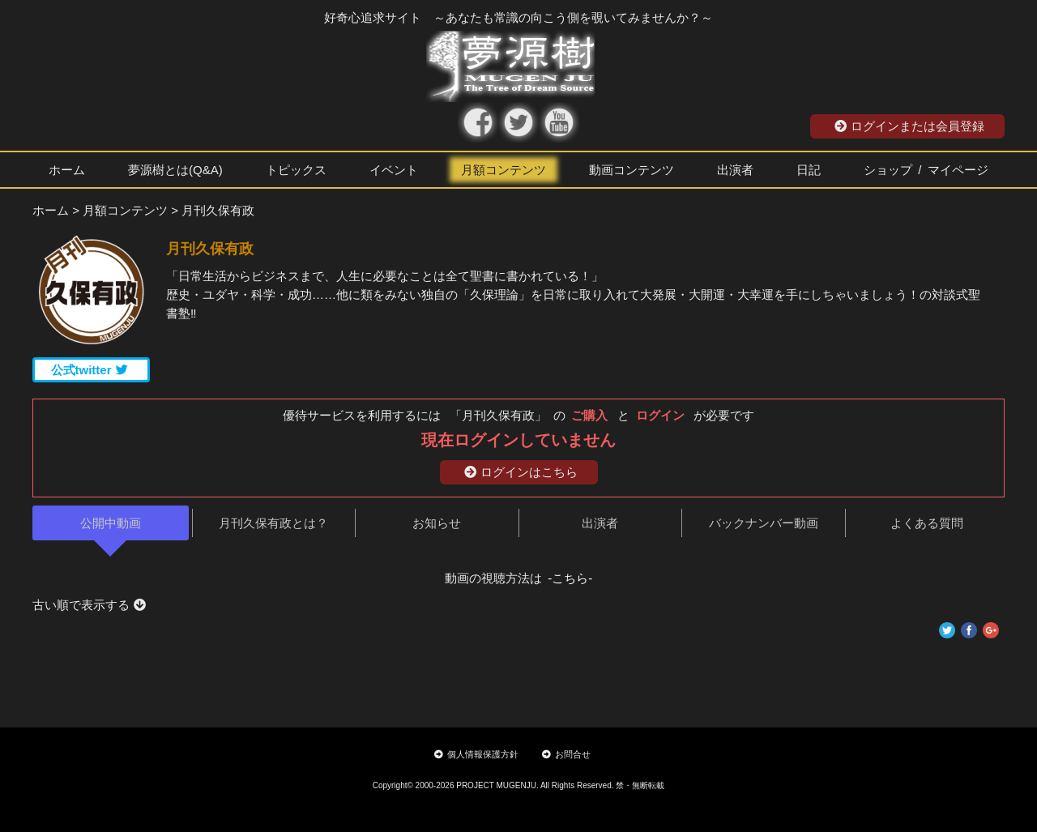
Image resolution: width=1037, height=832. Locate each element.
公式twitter (89, 370)
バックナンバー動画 (763, 523)
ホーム (67, 170)
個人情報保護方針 (476, 754)
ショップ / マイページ (926, 170)
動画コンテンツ (631, 170)
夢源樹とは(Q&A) (175, 170)
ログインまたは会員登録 (909, 126)
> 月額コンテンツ (120, 210)
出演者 (735, 170)
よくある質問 (926, 523)
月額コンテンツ (503, 170)
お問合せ (566, 754)
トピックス (296, 170)
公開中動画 (110, 523)
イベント (393, 170)
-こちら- (570, 578)
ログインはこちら (521, 472)
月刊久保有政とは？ (273, 523)
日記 (808, 170)
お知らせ (436, 523)
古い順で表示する (89, 605)
